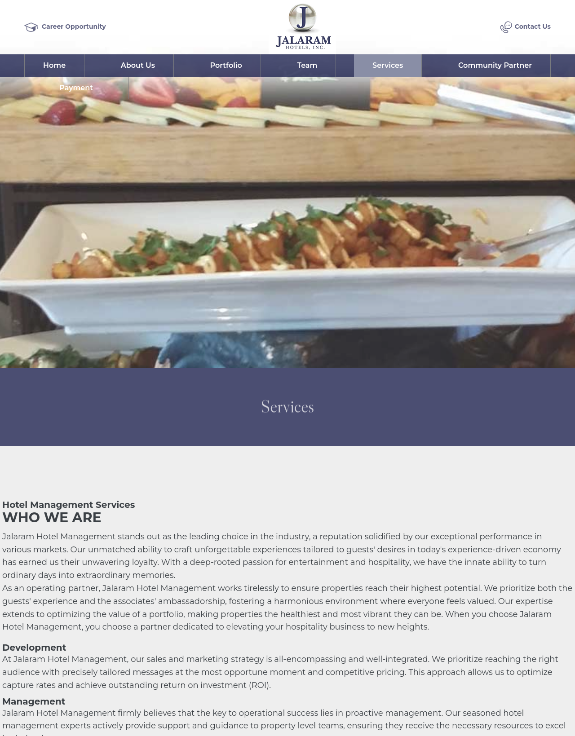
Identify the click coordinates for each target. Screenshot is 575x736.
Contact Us (525, 27)
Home (54, 66)
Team (307, 66)
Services (387, 66)
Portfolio (226, 66)
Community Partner (495, 66)
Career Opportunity (65, 27)
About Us (138, 66)
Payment (76, 88)
